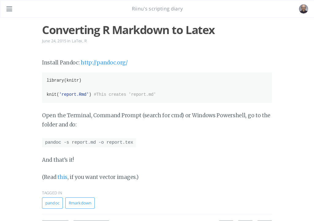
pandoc (52, 202)
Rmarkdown (80, 202)
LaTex (77, 41)
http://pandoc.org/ (104, 62)
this (62, 176)
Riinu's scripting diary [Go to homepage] (157, 8)
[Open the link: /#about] (303, 9)
